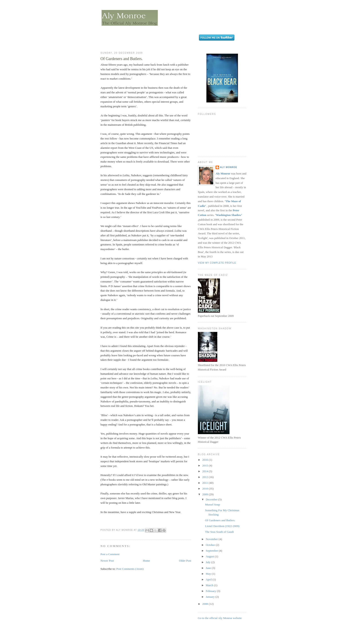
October (211, 545)
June (209, 568)
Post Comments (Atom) (130, 568)
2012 (205, 477)
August (210, 556)
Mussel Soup (212, 504)
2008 (205, 603)
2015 (205, 465)
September (212, 550)
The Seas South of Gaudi (219, 531)
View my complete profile (217, 263)
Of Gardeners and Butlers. (220, 520)
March (210, 585)
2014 (205, 471)
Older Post (185, 560)
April (209, 579)
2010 (205, 488)
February (211, 591)
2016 (205, 459)
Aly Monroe (228, 167)
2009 (205, 494)
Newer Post (107, 560)
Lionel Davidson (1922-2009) (222, 526)
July (208, 562)
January (211, 596)
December (212, 499)
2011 (205, 482)
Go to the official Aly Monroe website (220, 618)
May (209, 573)
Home (146, 560)
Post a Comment (110, 554)
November (212, 539)
